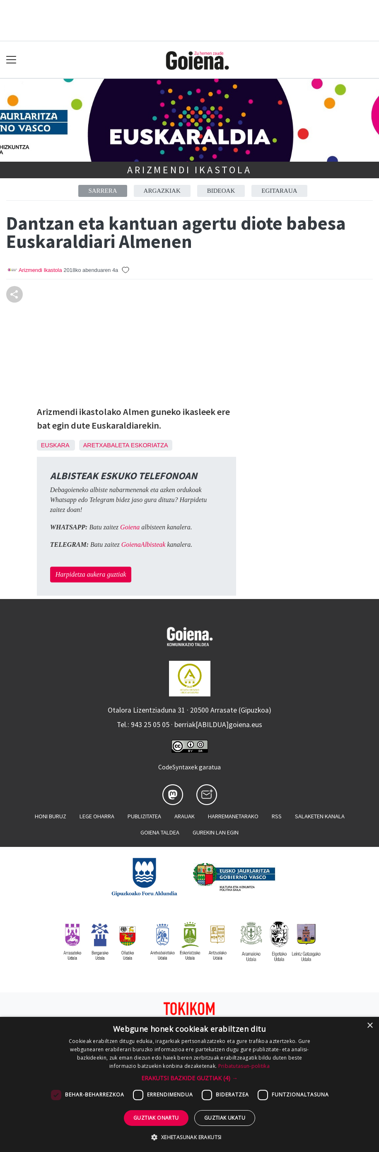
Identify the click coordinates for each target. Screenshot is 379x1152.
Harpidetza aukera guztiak (91, 574)
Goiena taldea (159, 832)
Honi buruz (50, 816)
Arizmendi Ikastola (189, 169)
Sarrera (102, 190)
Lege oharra (97, 816)
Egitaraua (279, 190)
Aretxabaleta (106, 445)
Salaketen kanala (320, 816)
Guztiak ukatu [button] (224, 1117)
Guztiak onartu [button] (156, 1117)
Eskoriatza (149, 445)
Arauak (184, 816)
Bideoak (221, 190)
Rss (277, 816)
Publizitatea (144, 816)
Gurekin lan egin (216, 832)
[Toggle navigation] (11, 60)
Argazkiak (162, 190)
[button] (189, 1078)
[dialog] (189, 1084)
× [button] (370, 1026)
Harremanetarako (233, 816)
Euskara (55, 445)
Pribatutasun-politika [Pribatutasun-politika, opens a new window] (244, 1066)
